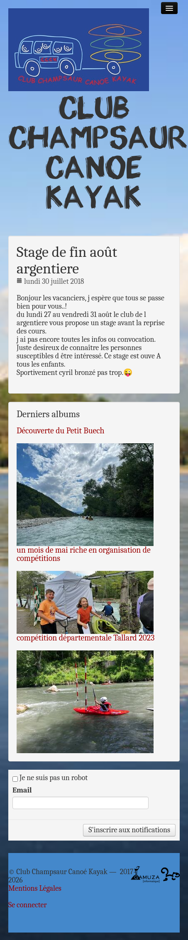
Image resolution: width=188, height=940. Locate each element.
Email (22, 790)
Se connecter (27, 905)
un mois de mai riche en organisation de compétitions (84, 554)
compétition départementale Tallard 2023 (85, 638)
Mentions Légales (34, 888)
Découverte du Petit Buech (61, 430)
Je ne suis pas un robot (50, 778)
